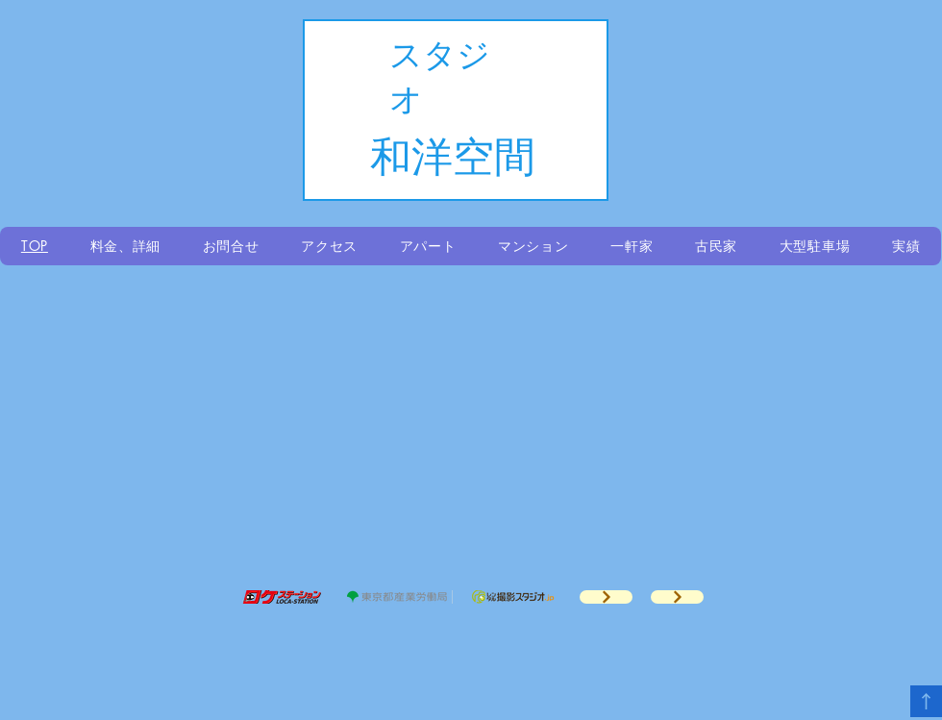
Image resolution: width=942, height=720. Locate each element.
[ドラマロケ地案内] (606, 597)
